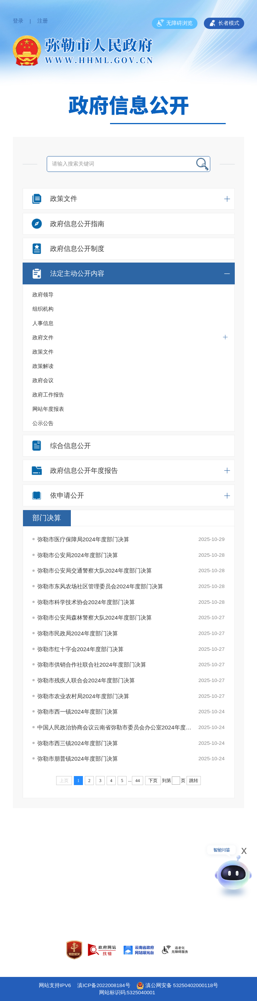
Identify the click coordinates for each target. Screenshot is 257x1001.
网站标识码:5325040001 (127, 992)
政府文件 (130, 337)
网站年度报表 (48, 409)
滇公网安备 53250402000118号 (178, 985)
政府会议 (43, 380)
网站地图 (128, 887)
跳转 (193, 780)
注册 (42, 21)
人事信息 (43, 323)
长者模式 (224, 23)
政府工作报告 (48, 395)
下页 (153, 780)
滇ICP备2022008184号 (103, 985)
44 (137, 780)
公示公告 (43, 423)
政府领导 (43, 295)
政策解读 (43, 366)
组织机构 (43, 309)
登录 (18, 21)
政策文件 (43, 352)
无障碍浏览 (175, 23)
